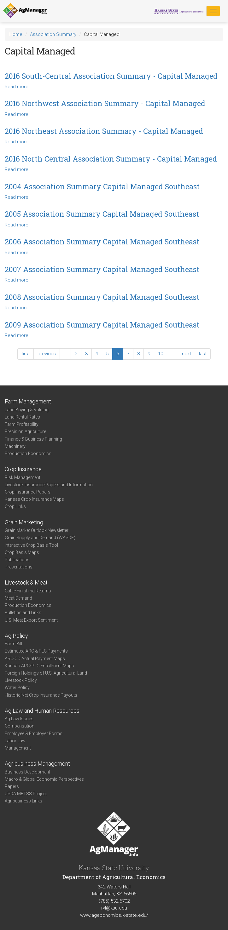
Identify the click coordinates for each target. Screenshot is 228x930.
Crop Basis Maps (22, 552)
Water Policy (17, 687)
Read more (16, 86)
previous (47, 354)
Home (15, 34)
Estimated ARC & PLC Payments (36, 650)
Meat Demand (18, 598)
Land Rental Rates (22, 416)
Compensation (19, 725)
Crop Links (15, 506)
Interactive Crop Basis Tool (31, 545)
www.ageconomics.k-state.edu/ (114, 915)
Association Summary (53, 34)
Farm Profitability (21, 424)
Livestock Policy (21, 680)
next (186, 354)
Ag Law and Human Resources (42, 710)
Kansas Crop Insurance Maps (34, 499)
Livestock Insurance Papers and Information (49, 484)
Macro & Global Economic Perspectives (44, 779)
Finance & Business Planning (33, 439)
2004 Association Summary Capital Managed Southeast (102, 186)
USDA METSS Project (26, 793)
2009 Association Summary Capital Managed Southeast (102, 324)
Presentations (18, 566)
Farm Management (28, 401)
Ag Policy (16, 635)
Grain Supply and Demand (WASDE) (40, 537)
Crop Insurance (23, 469)
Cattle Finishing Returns (28, 590)
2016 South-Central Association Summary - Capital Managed (111, 76)
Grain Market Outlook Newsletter (36, 530)
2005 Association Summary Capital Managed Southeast (102, 214)
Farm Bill (13, 643)
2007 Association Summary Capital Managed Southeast (102, 269)
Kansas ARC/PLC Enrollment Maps (39, 665)
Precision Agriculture (25, 431)
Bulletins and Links (23, 612)
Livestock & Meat (26, 582)
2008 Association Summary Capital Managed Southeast (102, 297)
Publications (17, 559)
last (203, 354)
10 (160, 354)
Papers (12, 786)
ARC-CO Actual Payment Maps (35, 658)
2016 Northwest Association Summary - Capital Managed (105, 103)
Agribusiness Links (23, 800)
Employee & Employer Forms (33, 733)
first (25, 354)
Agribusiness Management (37, 763)
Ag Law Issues (19, 718)
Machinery (15, 446)
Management (18, 747)
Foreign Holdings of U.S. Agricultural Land (46, 673)
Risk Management (22, 477)
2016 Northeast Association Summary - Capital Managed (104, 131)
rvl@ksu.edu (114, 908)
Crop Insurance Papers (27, 491)
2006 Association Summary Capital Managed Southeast (102, 241)
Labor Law (15, 740)
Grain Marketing (24, 522)
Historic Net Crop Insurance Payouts (41, 695)
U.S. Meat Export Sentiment (31, 620)
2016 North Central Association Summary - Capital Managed (111, 158)
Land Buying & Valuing (27, 409)
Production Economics (28, 453)
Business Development (27, 771)
